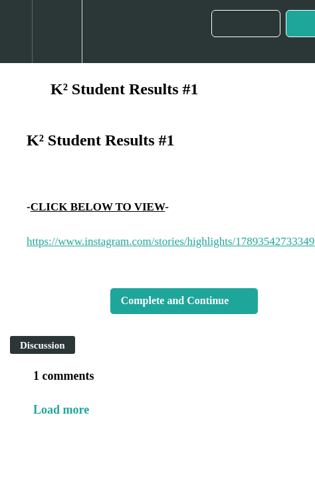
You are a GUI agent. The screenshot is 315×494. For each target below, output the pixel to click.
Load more (61, 409)
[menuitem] (57, 31)
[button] (16, 31)
